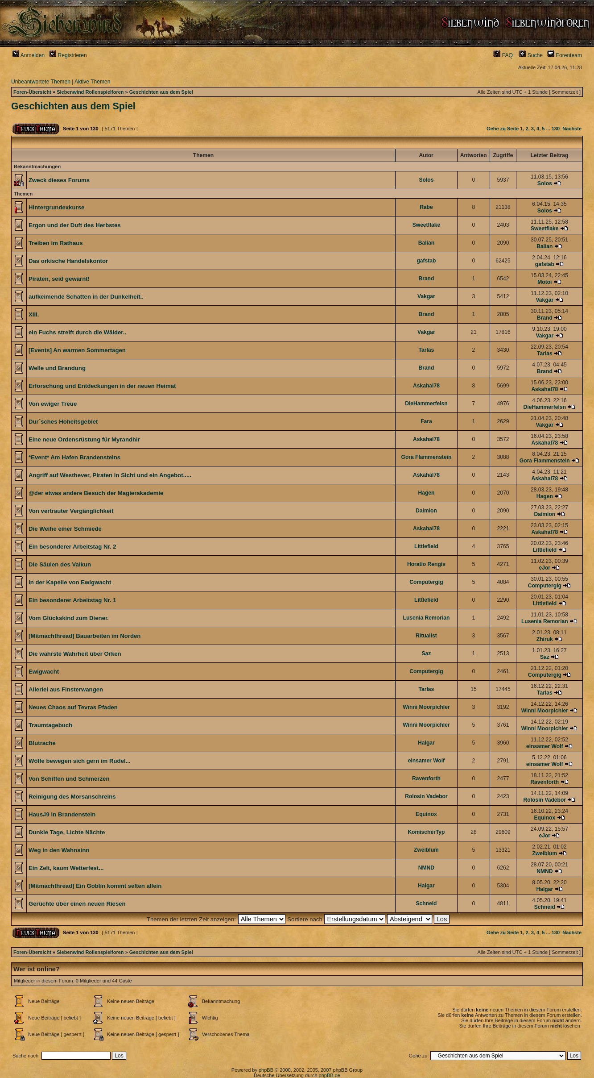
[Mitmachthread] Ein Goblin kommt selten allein (95, 885)
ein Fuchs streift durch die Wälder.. (77, 332)
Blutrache (42, 743)
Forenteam (564, 55)
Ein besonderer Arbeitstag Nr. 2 (72, 546)
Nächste (572, 128)
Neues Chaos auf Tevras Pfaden (73, 707)
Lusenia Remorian (426, 618)
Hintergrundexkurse (56, 207)
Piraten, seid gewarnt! (59, 278)
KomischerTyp (426, 832)
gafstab (426, 261)
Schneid (426, 903)
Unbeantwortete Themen (40, 82)
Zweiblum (426, 850)
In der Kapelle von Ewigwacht (70, 582)
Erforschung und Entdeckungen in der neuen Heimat (102, 386)
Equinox (426, 814)
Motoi (544, 282)
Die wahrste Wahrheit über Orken (75, 653)
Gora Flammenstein (426, 457)
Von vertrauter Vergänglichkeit (71, 511)
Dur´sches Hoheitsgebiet (63, 421)
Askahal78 (426, 386)
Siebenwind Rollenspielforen (90, 92)
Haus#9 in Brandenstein (62, 814)
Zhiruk (544, 639)
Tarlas (426, 350)
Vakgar (426, 296)
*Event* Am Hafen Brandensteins (74, 457)
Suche (531, 55)
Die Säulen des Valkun (60, 564)
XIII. (34, 314)
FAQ (503, 55)
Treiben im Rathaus (56, 243)
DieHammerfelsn (426, 403)
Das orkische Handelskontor (68, 261)
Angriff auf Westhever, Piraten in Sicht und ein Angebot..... (110, 475)
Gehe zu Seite (503, 128)
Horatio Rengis (426, 564)
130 (556, 128)
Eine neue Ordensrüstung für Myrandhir (84, 439)
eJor (545, 568)
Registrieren (68, 55)
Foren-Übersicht (32, 92)
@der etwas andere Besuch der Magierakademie (96, 493)
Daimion (426, 511)
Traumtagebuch (50, 725)
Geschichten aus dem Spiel (161, 92)
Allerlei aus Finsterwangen (66, 689)
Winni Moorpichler (426, 707)
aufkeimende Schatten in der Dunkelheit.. (86, 296)
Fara (426, 421)
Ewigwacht (44, 671)
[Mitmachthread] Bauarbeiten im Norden (84, 636)
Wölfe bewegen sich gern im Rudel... (80, 761)
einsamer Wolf (544, 746)
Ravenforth (426, 778)
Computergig (426, 582)
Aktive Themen (92, 82)
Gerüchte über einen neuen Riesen (77, 903)
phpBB (266, 1070)
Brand (426, 278)
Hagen (426, 493)
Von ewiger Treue (53, 403)
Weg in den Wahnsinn (59, 850)
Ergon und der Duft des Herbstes (75, 225)
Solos (426, 180)
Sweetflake (426, 225)
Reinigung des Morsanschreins (72, 796)
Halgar (426, 743)
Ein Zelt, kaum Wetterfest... (66, 868)
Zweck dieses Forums (59, 180)
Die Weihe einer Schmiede (65, 528)
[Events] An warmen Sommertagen (77, 350)
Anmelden (28, 55)
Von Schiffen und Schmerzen (69, 778)
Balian (426, 243)
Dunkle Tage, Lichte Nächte (67, 832)
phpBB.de (329, 1075)
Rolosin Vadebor (426, 796)
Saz (426, 653)
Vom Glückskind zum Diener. (69, 618)
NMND (426, 868)
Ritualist (426, 636)
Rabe (426, 207)
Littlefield (426, 546)
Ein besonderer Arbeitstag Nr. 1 (72, 600)
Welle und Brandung (57, 368)
